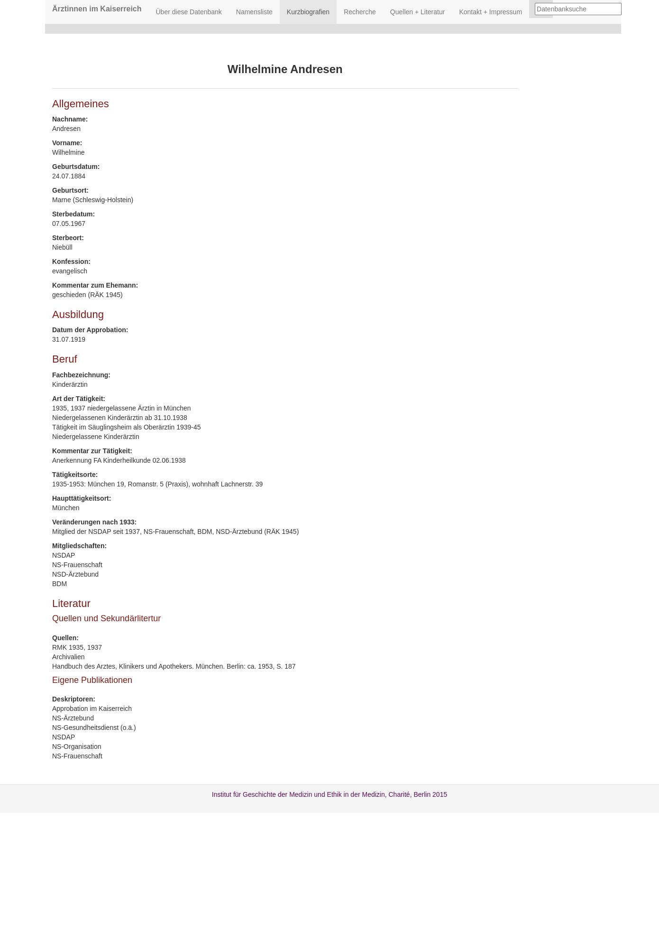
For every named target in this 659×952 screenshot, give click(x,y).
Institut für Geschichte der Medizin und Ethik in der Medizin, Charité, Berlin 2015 (329, 794)
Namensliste (254, 12)
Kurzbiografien (308, 12)
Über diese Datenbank (189, 12)
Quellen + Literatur (417, 12)
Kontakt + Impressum (490, 12)
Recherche (360, 12)
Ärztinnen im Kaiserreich (97, 9)
